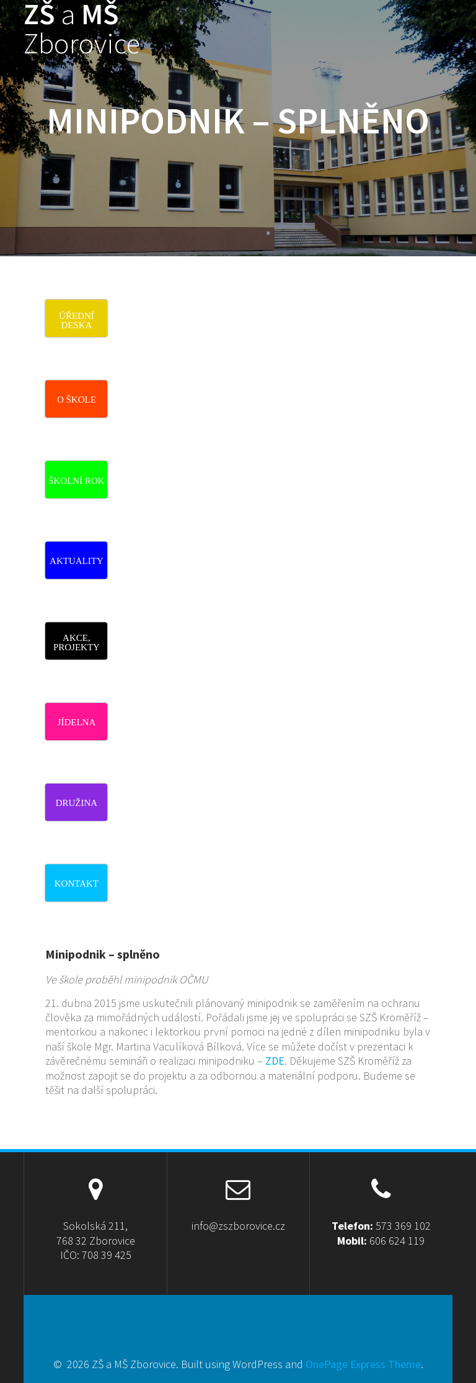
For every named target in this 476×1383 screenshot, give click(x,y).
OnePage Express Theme (363, 1364)
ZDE (274, 1061)
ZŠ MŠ (82, 29)
